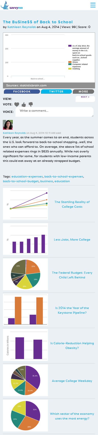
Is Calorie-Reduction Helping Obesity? (72, 345)
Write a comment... (54, 112)
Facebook (21, 91)
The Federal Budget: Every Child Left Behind (72, 275)
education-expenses (27, 176)
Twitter (56, 91)
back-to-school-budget (21, 181)
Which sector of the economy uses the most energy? (72, 416)
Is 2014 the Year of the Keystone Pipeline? (72, 310)
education (62, 181)
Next (84, 97)
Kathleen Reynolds (21, 27)
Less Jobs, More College (72, 239)
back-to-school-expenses (63, 176)
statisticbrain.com (33, 85)
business (46, 181)
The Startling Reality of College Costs (72, 204)
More (83, 91)
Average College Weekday (72, 381)
